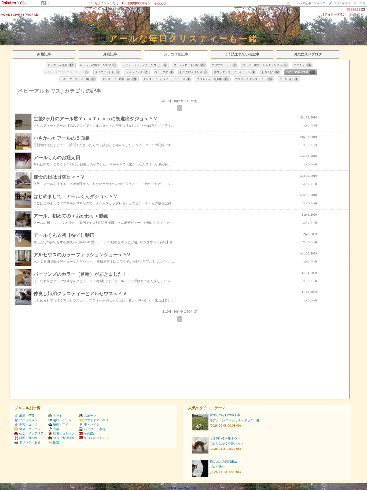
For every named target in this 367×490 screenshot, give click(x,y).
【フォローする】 (334, 14)
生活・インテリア (29, 433)
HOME (5, 14)
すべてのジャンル (93, 438)
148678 (353, 9)
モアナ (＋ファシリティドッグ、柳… (236, 420)
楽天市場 (359, 3)
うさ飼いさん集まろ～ (225, 438)
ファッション (25, 420)
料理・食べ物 (25, 438)
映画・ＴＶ (58, 424)
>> (311, 3)
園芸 (53, 442)
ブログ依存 (217, 466)
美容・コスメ (25, 424)
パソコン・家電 (92, 429)
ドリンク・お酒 (27, 442)
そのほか (87, 433)
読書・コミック (61, 433)
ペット (50, 3)
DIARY (17, 14)
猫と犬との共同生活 (223, 461)
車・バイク (89, 424)
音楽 (53, 429)
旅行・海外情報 (61, 438)
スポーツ (87, 415)
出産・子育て (25, 415)
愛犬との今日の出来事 (225, 415)
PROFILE (31, 14)
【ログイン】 (356, 14)
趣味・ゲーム (59, 420)
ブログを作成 (342, 3)
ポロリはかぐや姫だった (226, 443)
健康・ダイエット (29, 429)
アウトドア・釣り (93, 420)
